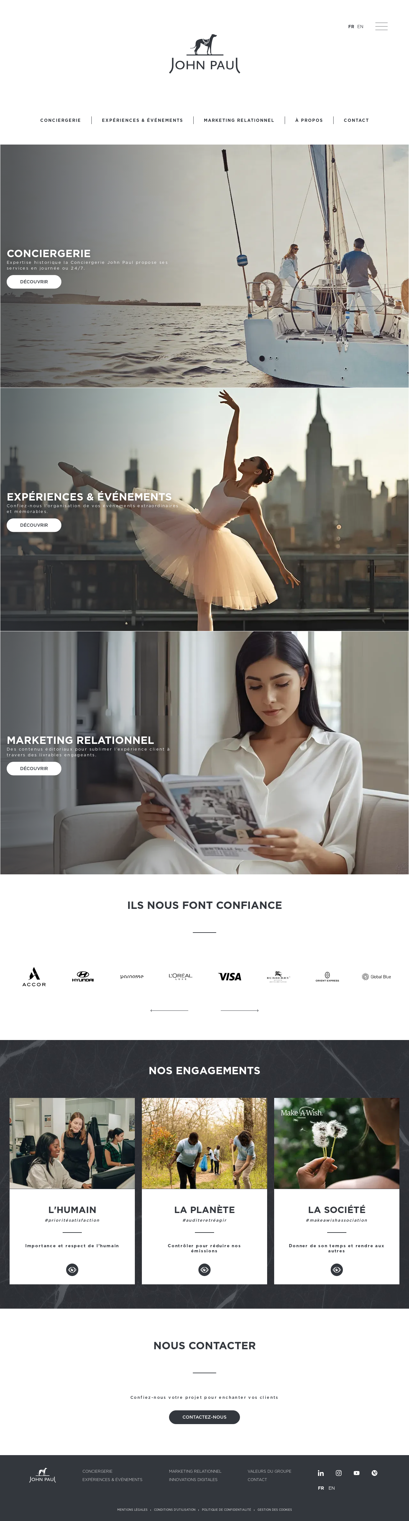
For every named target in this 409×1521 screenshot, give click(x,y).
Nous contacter (322, 1514)
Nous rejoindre (281, 1514)
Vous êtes (24, 1514)
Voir (72, 1270)
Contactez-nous (204, 1417)
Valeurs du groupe (269, 1471)
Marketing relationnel (239, 120)
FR (350, 27)
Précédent (169, 1010)
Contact (356, 120)
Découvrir (34, 282)
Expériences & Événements (142, 120)
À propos (309, 120)
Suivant (240, 1010)
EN (359, 27)
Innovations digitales (193, 1480)
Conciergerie (60, 120)
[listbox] (96, 1513)
